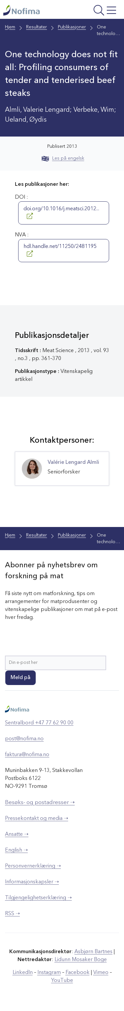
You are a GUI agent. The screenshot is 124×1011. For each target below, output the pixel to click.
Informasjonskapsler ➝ (32, 882)
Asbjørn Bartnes (93, 951)
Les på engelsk (63, 158)
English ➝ (16, 850)
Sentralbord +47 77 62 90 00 (39, 723)
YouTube (62, 980)
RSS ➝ (12, 913)
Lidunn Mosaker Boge (81, 959)
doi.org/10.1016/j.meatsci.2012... (61, 212)
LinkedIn (23, 972)
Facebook (77, 972)
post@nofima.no (24, 739)
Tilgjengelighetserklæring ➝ (38, 898)
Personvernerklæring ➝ (33, 866)
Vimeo (100, 972)
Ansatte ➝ (16, 834)
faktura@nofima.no (27, 754)
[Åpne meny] (97, 11)
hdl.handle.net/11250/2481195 (60, 250)
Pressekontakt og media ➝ (36, 818)
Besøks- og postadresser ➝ (40, 802)
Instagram (49, 972)
